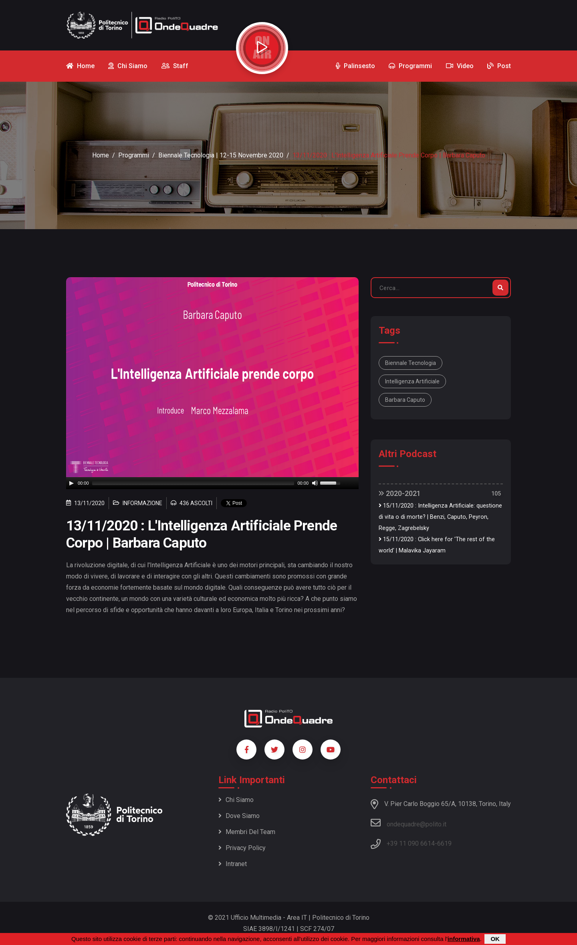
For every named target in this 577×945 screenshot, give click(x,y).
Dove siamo (239, 816)
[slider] (193, 483)
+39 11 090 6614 (411, 843)
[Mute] (315, 483)
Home (100, 155)
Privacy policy (242, 848)
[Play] (71, 483)
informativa (464, 938)
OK (495, 938)
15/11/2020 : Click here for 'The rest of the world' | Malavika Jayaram (437, 545)
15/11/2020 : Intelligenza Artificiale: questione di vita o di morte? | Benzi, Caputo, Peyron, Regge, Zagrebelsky (440, 517)
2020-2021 (400, 493)
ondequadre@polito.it (408, 823)
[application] (212, 483)
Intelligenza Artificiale (412, 381)
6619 (444, 843)
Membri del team (246, 832)
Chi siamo (236, 800)
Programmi (133, 155)
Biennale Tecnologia (410, 363)
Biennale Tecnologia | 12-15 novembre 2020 (220, 155)
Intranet (232, 864)
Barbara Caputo (405, 400)
